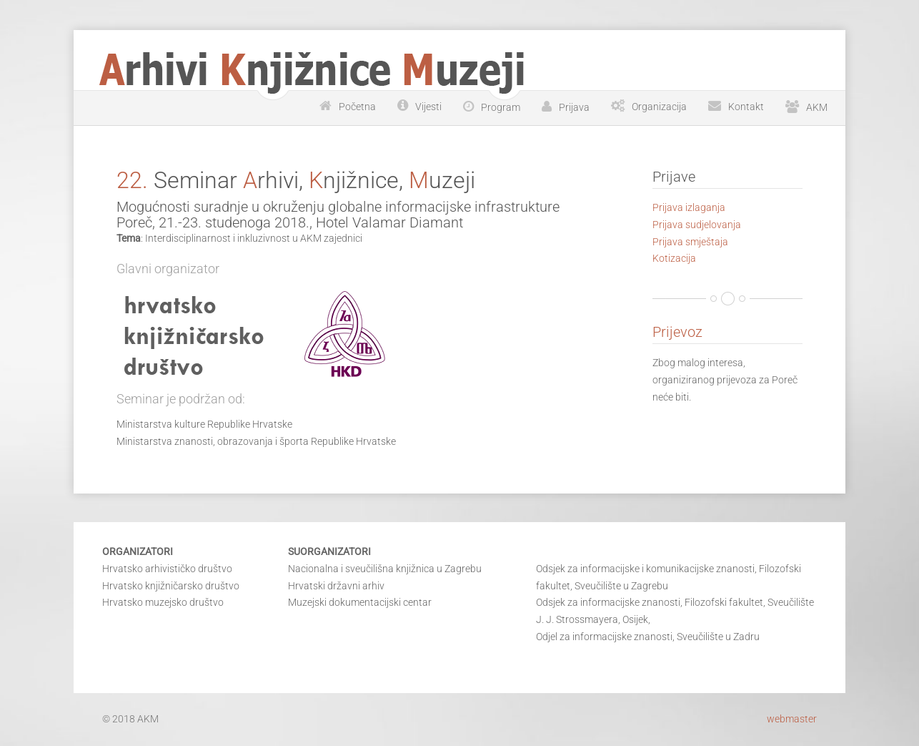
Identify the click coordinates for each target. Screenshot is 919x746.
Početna (357, 106)
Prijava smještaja (690, 241)
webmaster (792, 719)
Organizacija (659, 106)
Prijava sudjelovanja (696, 224)
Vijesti (428, 106)
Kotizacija (674, 258)
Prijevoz (677, 331)
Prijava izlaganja (688, 207)
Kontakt (746, 106)
